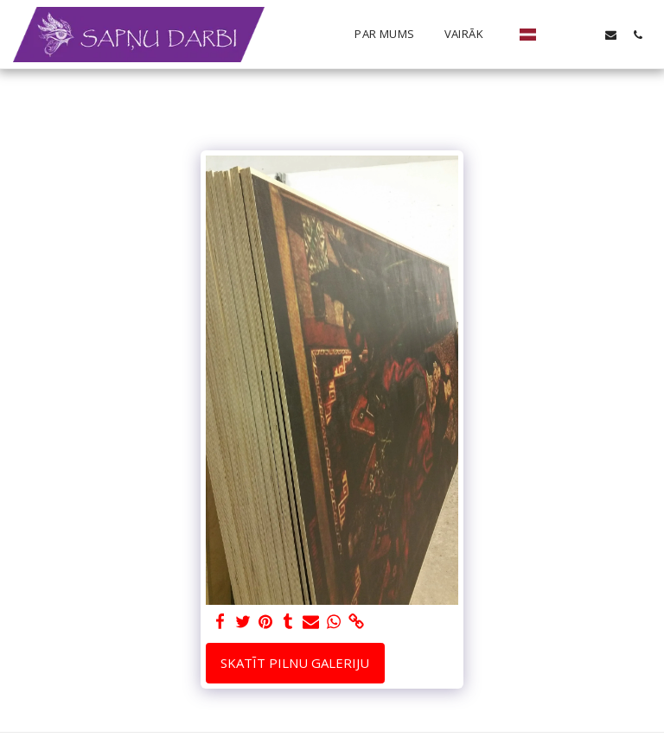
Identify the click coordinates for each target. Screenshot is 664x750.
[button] (557, 35)
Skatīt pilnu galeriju (294, 662)
